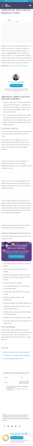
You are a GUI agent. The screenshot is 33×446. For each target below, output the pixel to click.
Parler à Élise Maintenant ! (16, 82)
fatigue (21, 277)
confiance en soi (19, 317)
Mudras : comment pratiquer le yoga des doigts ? (16, 352)
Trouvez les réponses (16, 256)
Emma (9, 20)
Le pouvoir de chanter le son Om (19, 66)
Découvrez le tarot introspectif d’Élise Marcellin (16, 1)
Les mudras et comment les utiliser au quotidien (16, 355)
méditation (11, 163)
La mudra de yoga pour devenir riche (13, 358)
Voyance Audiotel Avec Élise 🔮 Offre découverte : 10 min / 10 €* (19, 434)
